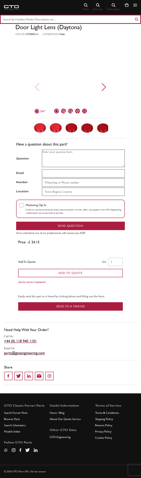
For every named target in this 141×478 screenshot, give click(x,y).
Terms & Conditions (107, 413)
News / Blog (57, 413)
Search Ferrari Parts (16, 413)
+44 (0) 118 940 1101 (20, 341)
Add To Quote (70, 273)
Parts (86, 7)
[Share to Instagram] (49, 376)
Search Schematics (15, 425)
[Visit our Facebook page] (20, 450)
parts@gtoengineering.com (24, 353)
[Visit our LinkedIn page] (35, 450)
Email (20, 173)
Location (22, 191)
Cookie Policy (103, 437)
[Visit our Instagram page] (13, 450)
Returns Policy (103, 425)
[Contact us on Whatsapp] (6, 451)
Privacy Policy (103, 431)
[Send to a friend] (39, 376)
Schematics (113, 7)
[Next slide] (103, 87)
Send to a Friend (70, 306)
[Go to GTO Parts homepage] (11, 7)
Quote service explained (32, 281)
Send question (70, 226)
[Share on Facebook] (8, 376)
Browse (97, 7)
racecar (42, 471)
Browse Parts (12, 419)
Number (22, 182)
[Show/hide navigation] (135, 5)
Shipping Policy (104, 419)
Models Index (12, 431)
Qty (104, 261)
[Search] (136, 19)
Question (22, 158)
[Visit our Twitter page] (28, 450)
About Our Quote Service (65, 419)
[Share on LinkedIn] (29, 376)
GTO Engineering (60, 437)
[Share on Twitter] (18, 376)
